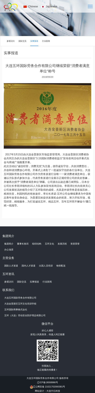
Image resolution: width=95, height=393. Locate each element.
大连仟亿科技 (53, 391)
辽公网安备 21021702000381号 (49, 386)
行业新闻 (46, 41)
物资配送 (61, 265)
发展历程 (62, 243)
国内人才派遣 (28, 265)
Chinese (33, 6)
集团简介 (8, 243)
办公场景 (8, 249)
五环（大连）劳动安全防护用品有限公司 (25, 315)
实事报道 (34, 41)
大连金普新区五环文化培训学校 (20, 303)
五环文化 (49, 243)
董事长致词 (22, 243)
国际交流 (22, 41)
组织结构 (36, 243)
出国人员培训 (46, 265)
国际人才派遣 (11, 265)
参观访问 (11, 41)
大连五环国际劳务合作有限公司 (20, 297)
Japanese (51, 6)
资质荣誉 (75, 243)
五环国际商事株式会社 (15, 309)
